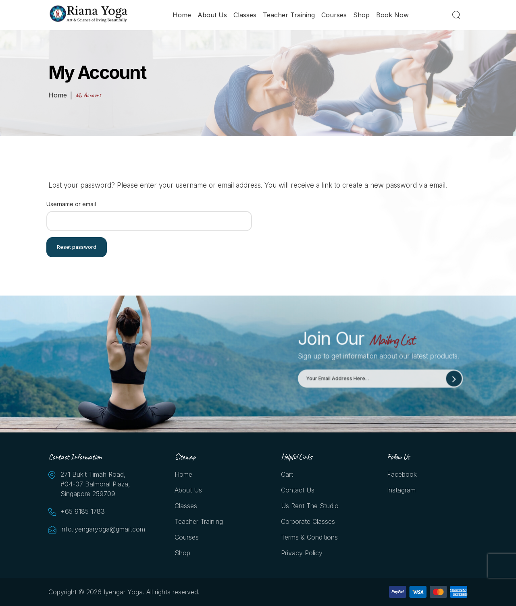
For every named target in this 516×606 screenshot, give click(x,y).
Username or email (71, 204)
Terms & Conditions (309, 537)
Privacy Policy (301, 553)
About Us (212, 15)
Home (182, 15)
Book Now (392, 15)
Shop (361, 15)
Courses (334, 15)
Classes (244, 15)
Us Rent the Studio (310, 506)
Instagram (401, 490)
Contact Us (297, 490)
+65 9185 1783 (82, 511)
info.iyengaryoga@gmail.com (100, 529)
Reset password (76, 247)
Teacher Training (289, 15)
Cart (287, 474)
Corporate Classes (308, 521)
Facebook (402, 474)
